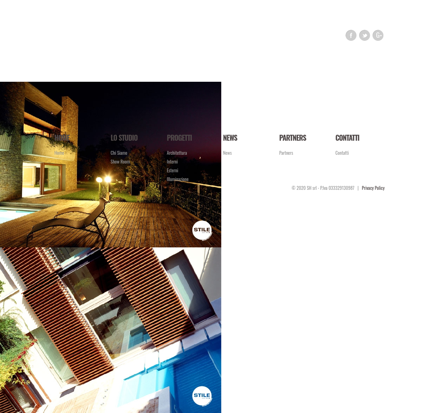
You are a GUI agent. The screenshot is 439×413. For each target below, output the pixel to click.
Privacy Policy (373, 187)
